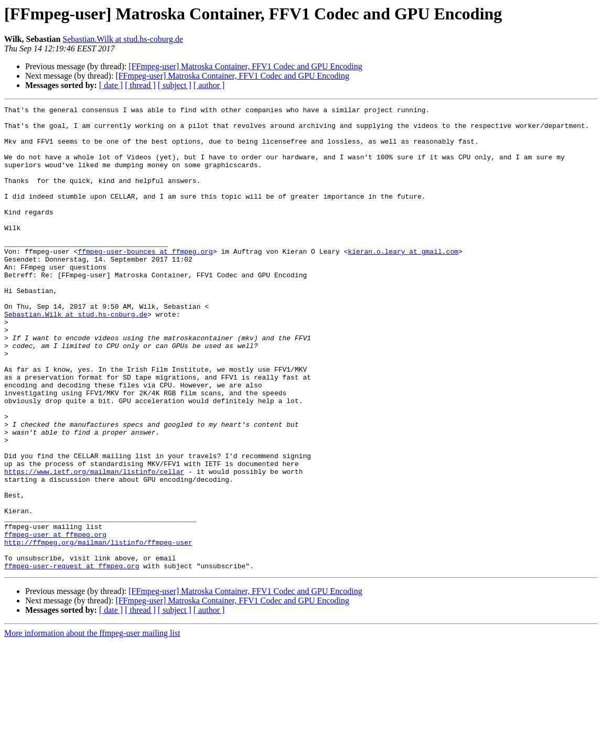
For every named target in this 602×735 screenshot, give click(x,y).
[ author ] (209, 85)
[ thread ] (140, 85)
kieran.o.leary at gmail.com (403, 281)
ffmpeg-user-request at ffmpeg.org (71, 658)
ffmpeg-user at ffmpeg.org (55, 620)
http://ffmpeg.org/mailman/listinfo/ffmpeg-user (98, 630)
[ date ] (111, 85)
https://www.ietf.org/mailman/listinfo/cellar (94, 545)
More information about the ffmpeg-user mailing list (92, 725)
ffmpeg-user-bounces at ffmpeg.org (145, 281)
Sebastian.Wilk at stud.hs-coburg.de (122, 39)
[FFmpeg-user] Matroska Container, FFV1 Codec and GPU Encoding (245, 66)
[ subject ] (174, 85)
